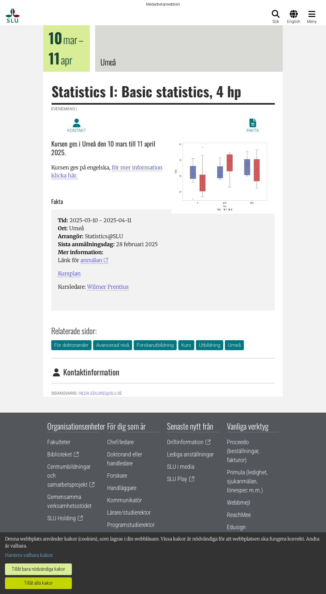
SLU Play (177, 478)
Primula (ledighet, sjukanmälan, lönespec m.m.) (247, 481)
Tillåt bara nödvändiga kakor (38, 569)
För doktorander (71, 345)
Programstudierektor (131, 524)
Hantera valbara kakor (29, 555)
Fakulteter (58, 442)
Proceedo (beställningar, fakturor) (243, 451)
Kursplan (69, 273)
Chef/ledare (120, 442)
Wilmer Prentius (108, 286)
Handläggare (121, 487)
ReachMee (239, 514)
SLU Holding (61, 518)
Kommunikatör (124, 500)
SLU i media (180, 466)
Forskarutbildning (155, 345)
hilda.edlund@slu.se (100, 393)
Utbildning (209, 345)
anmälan (91, 260)
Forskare (117, 475)
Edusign (236, 527)
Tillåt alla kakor (38, 583)
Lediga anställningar (190, 454)
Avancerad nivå (112, 345)
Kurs (186, 345)
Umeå (234, 345)
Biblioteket (59, 454)
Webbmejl (238, 502)
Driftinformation (185, 442)
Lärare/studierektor (129, 512)
